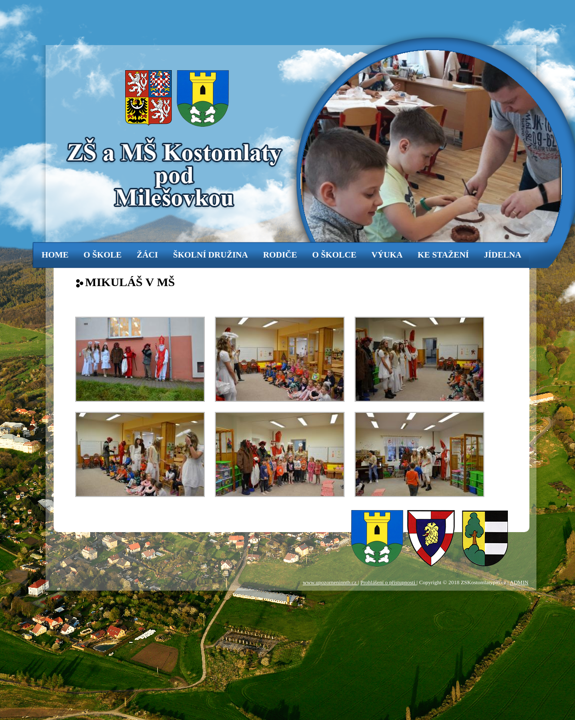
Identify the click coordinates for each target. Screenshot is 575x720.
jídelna (502, 255)
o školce (334, 255)
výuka (387, 255)
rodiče (280, 255)
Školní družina (210, 255)
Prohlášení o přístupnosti (389, 582)
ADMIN (519, 582)
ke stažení (443, 255)
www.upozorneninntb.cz (330, 582)
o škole (103, 255)
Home (55, 255)
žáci (147, 255)
